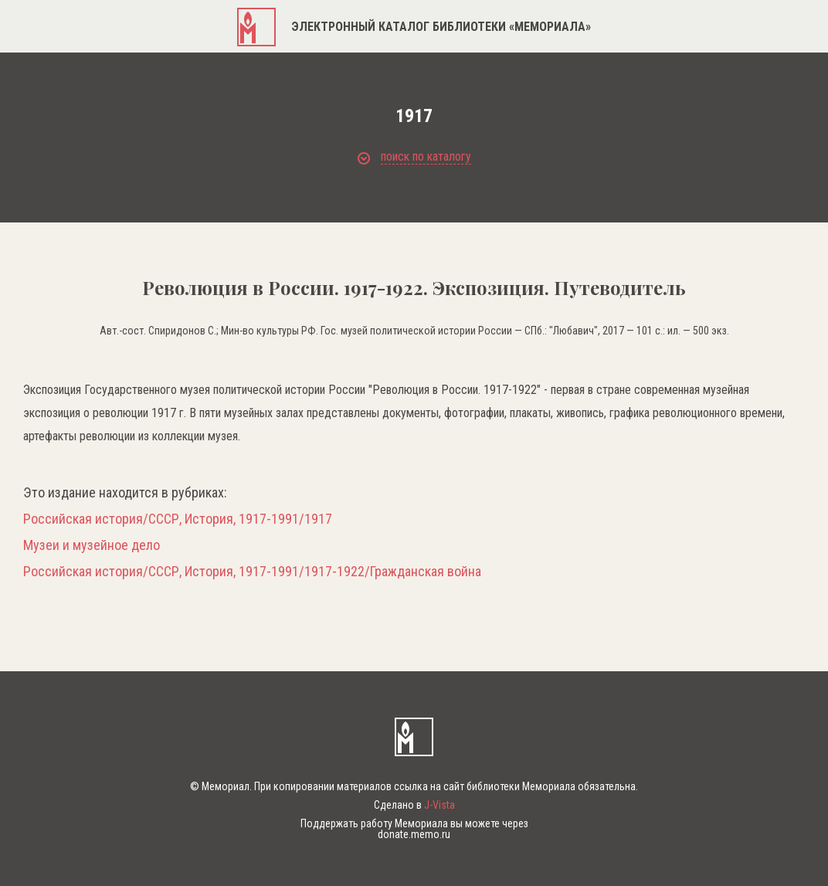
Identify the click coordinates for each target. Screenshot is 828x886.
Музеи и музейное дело (91, 545)
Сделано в (414, 804)
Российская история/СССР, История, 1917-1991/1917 (177, 519)
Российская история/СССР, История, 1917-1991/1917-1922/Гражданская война (252, 572)
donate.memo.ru (414, 834)
